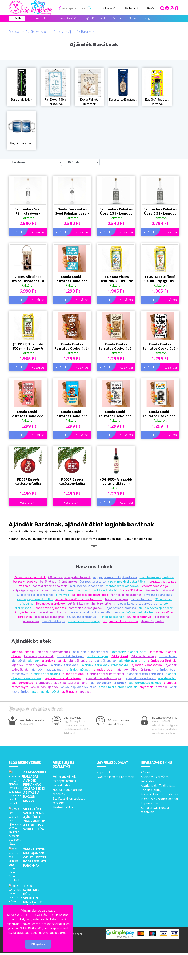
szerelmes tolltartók (53, 612)
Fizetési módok (63, 807)
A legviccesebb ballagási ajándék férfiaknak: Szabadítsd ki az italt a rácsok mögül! (34, 786)
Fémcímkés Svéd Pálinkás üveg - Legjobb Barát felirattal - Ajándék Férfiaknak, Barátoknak (28, 211)
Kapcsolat (103, 772)
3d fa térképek (97, 656)
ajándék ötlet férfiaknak (135, 669)
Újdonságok (38, 18)
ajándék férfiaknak (64, 665)
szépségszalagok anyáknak (31, 590)
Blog (147, 18)
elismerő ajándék (152, 621)
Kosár (150, 8)
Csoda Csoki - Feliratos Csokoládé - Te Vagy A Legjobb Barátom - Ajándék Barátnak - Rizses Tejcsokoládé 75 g (116, 413)
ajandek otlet (103, 669)
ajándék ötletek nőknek (63, 678)
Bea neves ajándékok (50, 603)
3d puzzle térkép (143, 656)
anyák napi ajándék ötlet (78, 687)
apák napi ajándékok (45, 691)
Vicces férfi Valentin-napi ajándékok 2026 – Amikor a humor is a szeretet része (34, 816)
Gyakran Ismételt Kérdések (115, 777)
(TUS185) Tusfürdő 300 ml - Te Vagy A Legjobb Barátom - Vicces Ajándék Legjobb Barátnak (28, 346)
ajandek (33, 660)
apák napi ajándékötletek (91, 652)
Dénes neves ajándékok (49, 608)
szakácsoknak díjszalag (84, 621)
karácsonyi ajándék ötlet (129, 652)
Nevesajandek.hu (156, 763)
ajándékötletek (22, 682)
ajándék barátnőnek (162, 660)
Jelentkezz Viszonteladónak (160, 799)
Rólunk (146, 772)
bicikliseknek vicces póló (86, 586)
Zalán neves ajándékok (30, 577)
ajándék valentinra (141, 678)
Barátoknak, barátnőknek (44, 31)
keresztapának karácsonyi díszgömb (95, 612)
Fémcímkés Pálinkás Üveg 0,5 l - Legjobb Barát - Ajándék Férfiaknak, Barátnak (160, 211)
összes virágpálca (25, 581)
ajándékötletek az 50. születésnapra (61, 682)
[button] (67, 933)
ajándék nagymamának (53, 652)
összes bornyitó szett (161, 590)
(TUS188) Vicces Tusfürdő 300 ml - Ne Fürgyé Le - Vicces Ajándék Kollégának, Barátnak (116, 278)
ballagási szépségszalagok (90, 595)
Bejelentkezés (108, 8)
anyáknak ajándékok (158, 595)
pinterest (167, 8)
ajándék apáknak (80, 660)
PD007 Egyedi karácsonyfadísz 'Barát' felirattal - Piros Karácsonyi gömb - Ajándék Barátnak (72, 481)
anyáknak (146, 687)
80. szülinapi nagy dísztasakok (69, 577)
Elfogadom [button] (38, 944)
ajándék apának (23, 652)
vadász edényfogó (155, 586)
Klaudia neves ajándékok (156, 608)
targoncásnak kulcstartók (120, 621)
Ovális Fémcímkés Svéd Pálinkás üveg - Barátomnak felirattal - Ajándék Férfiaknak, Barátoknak (72, 211)
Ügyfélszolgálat (112, 763)
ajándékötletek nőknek (145, 682)
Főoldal (14, 31)
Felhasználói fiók (64, 776)
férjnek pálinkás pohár (126, 595)
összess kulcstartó (93, 581)
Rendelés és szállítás (63, 765)
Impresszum (149, 803)
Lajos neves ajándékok (120, 608)
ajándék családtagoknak (29, 665)
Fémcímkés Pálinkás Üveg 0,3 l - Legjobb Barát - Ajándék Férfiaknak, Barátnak (116, 211)
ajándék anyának (54, 660)
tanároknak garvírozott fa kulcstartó (91, 590)
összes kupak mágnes (49, 617)
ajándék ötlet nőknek (45, 674)
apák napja (69, 691)
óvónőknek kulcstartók (137, 612)
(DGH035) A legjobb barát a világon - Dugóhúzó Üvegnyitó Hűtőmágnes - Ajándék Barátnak (116, 458)
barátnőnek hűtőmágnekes (58, 581)
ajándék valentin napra (103, 678)
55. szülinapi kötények (82, 617)
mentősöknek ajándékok (122, 586)
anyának (161, 687)
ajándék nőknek (78, 669)
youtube (162, 8)
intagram (172, 8)
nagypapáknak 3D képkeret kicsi (115, 577)
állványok (62, 595)
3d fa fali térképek (70, 656)
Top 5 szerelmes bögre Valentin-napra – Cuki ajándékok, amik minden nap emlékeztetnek (35, 871)
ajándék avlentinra (132, 660)
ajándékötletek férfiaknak (108, 682)
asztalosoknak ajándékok (157, 577)
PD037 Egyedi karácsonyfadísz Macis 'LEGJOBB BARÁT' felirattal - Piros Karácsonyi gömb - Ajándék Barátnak (28, 481)
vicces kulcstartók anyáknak (137, 603)
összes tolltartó (141, 599)
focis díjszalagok (116, 599)
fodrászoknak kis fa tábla (50, 586)
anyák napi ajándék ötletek (118, 687)
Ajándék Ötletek (95, 18)
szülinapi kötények (139, 617)
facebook (176, 8)
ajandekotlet (167, 678)
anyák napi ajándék (44, 687)
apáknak (85, 691)
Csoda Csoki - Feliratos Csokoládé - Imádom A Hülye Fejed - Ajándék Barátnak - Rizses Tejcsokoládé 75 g (72, 413)
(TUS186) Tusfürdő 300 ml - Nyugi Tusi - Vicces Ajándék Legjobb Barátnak (160, 278)
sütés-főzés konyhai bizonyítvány (91, 603)
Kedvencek (131, 8)
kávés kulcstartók (112, 617)
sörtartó (58, 590)
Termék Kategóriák (65, 18)
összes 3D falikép (131, 590)
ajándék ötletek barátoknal (105, 674)
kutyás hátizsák (26, 612)
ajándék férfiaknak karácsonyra (105, 665)
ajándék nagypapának (47, 669)
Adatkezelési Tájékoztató (158, 786)
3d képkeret (119, 656)
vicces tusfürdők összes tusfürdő (78, 599)
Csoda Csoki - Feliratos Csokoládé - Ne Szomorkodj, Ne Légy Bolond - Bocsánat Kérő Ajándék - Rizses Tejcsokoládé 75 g (72, 346)
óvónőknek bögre (53, 621)
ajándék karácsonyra (147, 665)
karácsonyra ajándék (38, 656)
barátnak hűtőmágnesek (85, 608)
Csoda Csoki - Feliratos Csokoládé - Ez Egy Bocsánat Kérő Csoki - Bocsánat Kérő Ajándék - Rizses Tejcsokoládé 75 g (116, 346)
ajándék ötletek (73, 674)
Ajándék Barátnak (81, 31)
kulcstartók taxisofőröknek (34, 595)
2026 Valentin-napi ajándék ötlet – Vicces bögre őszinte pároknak (34, 841)
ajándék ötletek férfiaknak (145, 674)
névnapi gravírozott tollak (35, 599)
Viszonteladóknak (124, 18)
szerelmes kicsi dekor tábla (126, 581)
